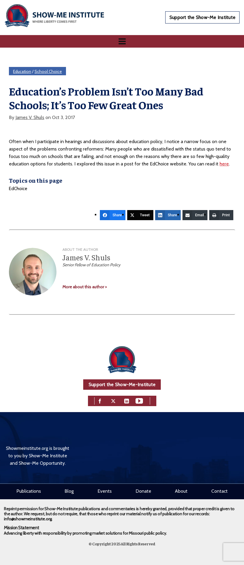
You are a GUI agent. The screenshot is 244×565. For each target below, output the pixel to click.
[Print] (221, 215)
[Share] (112, 215)
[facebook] (99, 400)
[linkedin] (126, 400)
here (224, 164)
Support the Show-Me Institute (202, 17)
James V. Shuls (29, 117)
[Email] (195, 215)
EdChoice (18, 188)
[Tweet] (140, 215)
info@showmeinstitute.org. (28, 519)
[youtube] (139, 400)
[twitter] (113, 400)
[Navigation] (122, 41)
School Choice (48, 71)
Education (22, 71)
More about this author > (84, 286)
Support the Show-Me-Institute (122, 384)
